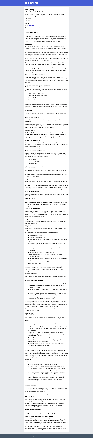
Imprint (28, 436)
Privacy (32, 436)
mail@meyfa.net (31, 25)
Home (25, 436)
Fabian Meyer (31, 2)
